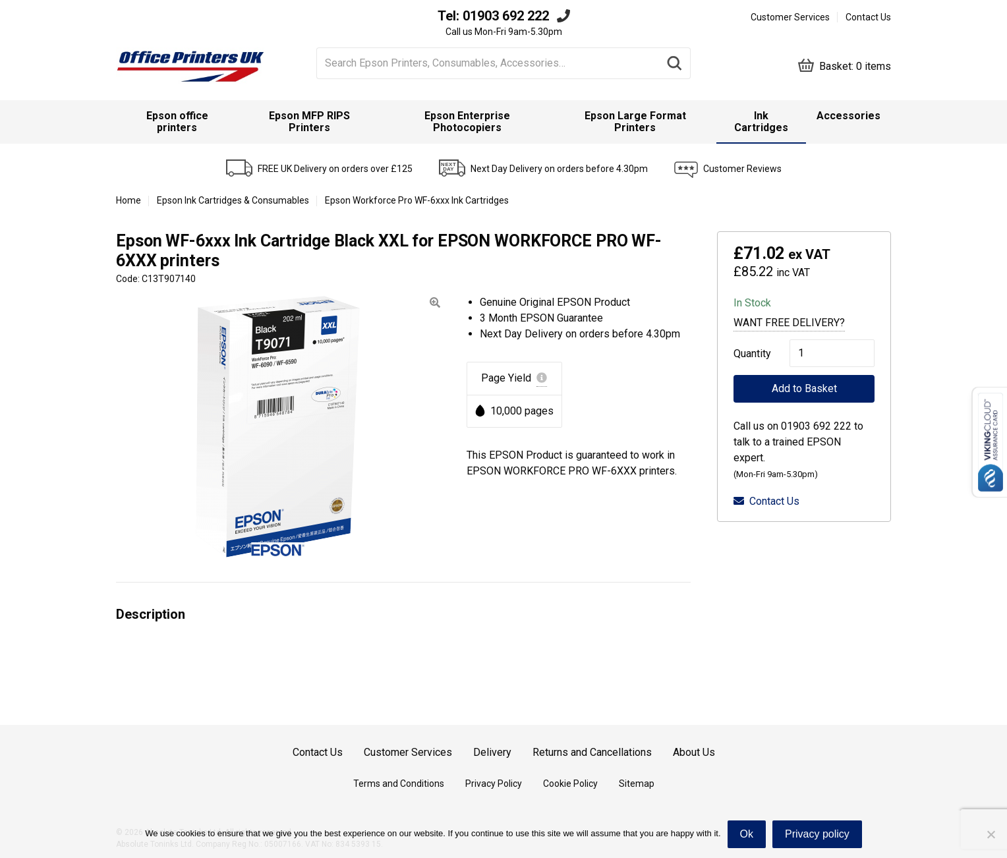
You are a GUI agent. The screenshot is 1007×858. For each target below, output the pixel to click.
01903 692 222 (506, 16)
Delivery (492, 752)
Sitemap (636, 783)
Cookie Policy (570, 783)
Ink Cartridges (761, 121)
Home (128, 200)
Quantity (748, 353)
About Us (694, 752)
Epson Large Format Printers (635, 121)
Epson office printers (177, 121)
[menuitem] (177, 122)
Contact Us (868, 17)
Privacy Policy (493, 783)
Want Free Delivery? (789, 322)
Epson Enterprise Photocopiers (467, 121)
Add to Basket (804, 388)
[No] (990, 834)
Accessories (848, 115)
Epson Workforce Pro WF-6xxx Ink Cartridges (417, 200)
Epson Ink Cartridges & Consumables (233, 200)
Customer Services (790, 17)
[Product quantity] (832, 353)
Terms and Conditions (398, 783)
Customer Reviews (742, 168)
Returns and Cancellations (592, 752)
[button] (435, 303)
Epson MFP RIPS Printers (309, 121)
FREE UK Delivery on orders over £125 (335, 168)
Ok (746, 834)
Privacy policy (817, 834)
